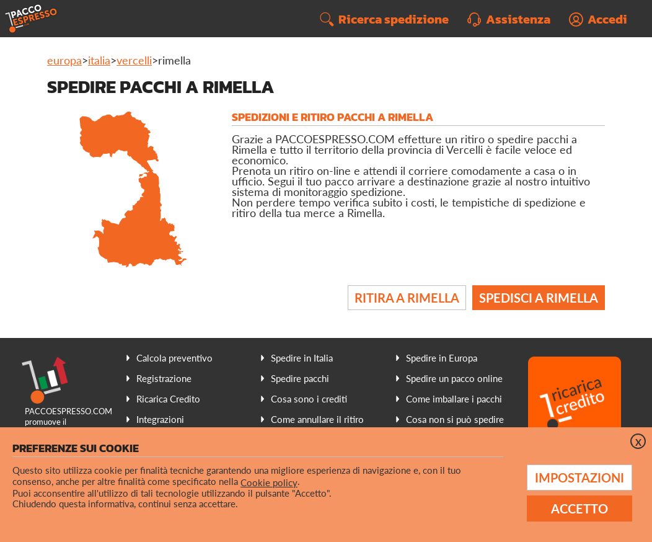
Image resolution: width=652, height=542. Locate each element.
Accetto (579, 508)
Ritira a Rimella (407, 297)
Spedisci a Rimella (538, 297)
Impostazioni (579, 477)
